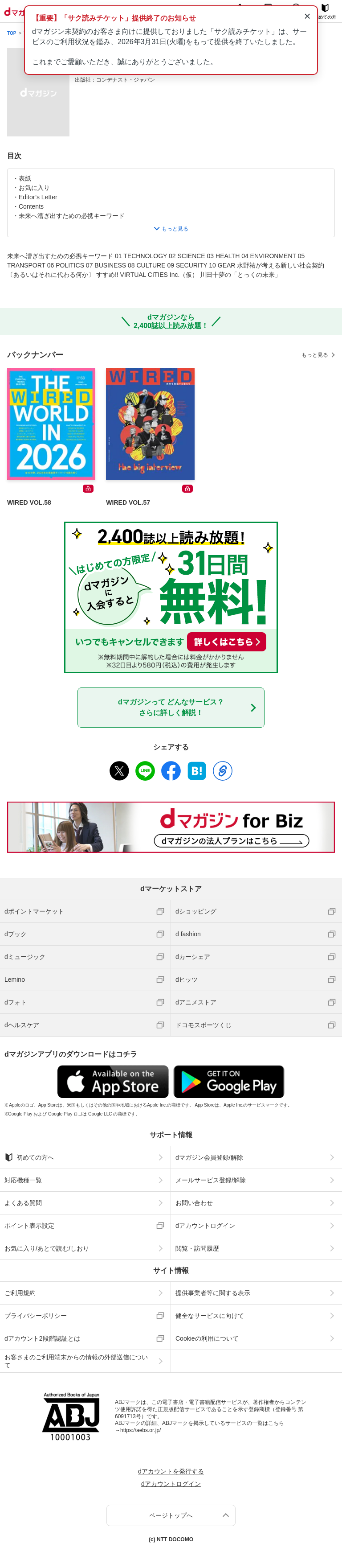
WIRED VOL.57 (128, 502)
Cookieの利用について (207, 1338)
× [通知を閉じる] (307, 16)
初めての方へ (29, 1157)
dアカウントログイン (205, 1225)
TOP (11, 33)
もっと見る (314, 355)
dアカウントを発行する (171, 1471)
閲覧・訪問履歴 (197, 1248)
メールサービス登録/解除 (210, 1180)
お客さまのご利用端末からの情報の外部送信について (76, 1361)
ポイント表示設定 (29, 1225)
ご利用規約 (20, 1293)
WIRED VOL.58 (29, 502)
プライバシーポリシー (35, 1315)
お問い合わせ (194, 1202)
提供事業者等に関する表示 (212, 1293)
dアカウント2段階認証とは (42, 1338)
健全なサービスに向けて (209, 1315)
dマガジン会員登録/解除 (209, 1157)
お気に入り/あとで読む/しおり (46, 1248)
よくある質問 (23, 1202)
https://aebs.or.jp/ (140, 1430)
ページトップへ (171, 1515)
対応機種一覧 (23, 1180)
